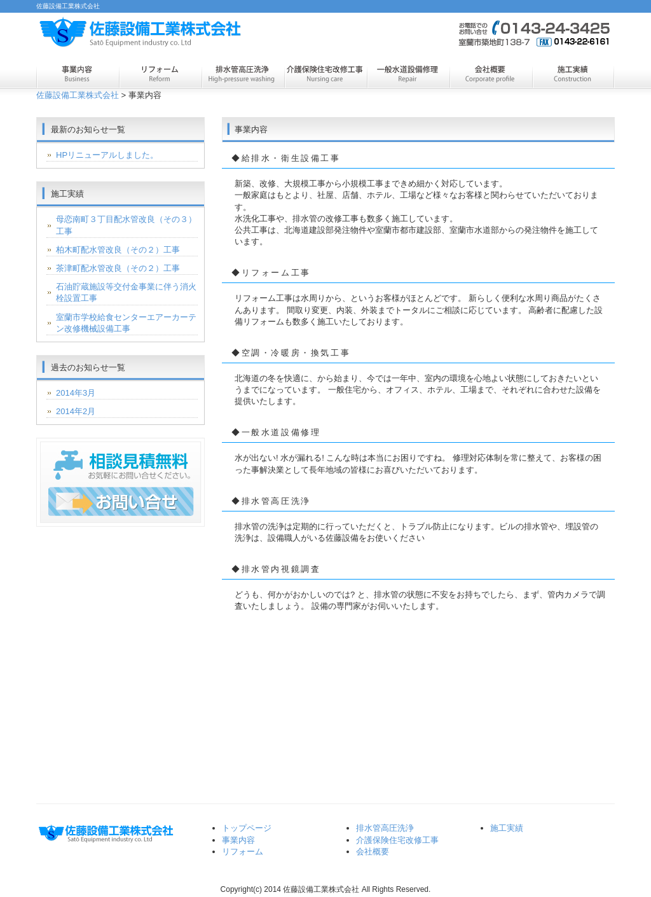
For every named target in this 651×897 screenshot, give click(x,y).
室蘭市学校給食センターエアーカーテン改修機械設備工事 (126, 322)
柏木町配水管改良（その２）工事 (118, 249)
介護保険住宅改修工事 (325, 75)
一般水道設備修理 (408, 75)
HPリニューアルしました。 (107, 155)
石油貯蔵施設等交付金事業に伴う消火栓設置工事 (126, 292)
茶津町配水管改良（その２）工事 (118, 268)
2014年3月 (75, 393)
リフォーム (160, 75)
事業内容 (77, 75)
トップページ (246, 828)
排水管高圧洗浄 (243, 75)
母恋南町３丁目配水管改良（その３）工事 (126, 224)
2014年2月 (75, 411)
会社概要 (490, 75)
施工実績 (573, 75)
